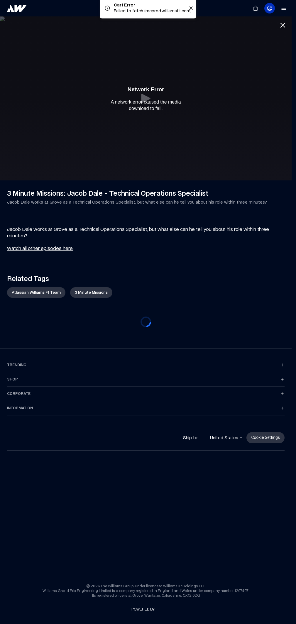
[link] (17, 8)
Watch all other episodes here (40, 248)
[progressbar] (146, 322)
